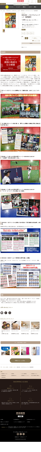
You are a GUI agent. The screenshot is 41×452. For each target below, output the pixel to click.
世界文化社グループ (23, 436)
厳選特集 (12, 373)
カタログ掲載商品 (24, 373)
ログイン (29, 2)
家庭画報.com (17, 436)
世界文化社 (23, 13)
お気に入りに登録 (37, 40)
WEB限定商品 (3, 377)
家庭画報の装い (3, 375)
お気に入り (32, 2)
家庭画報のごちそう (34, 373)
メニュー (39, 2)
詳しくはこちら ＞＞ (31, 22)
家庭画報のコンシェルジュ (25, 375)
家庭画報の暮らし (14, 375)
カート (35, 2)
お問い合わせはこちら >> (7, 307)
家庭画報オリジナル (4, 373)
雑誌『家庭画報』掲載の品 (35, 375)
